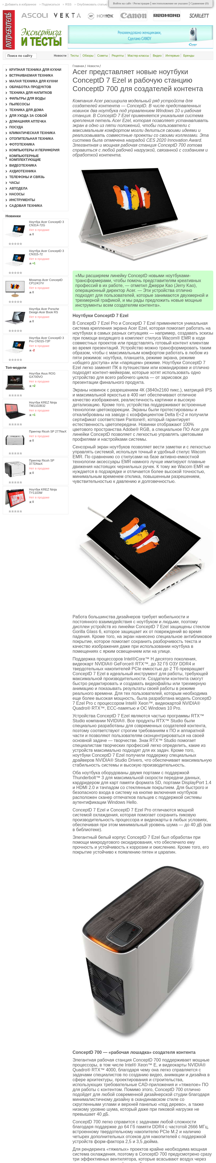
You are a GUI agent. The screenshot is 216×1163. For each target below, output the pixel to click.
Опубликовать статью (92, 4)
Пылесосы (19, 104)
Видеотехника (23, 165)
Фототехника (22, 144)
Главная (78, 66)
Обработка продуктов (30, 87)
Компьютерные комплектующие (25, 158)
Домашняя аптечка (27, 121)
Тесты (74, 55)
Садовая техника (25, 206)
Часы (14, 183)
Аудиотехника (22, 171)
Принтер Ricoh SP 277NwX (48, 431)
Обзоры (88, 55)
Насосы (16, 194)
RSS (68, 4)
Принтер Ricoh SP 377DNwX (41, 462)
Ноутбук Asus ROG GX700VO (42, 375)
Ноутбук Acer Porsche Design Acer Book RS (44, 310)
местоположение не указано (170, 3)
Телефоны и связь (27, 177)
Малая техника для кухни (33, 81)
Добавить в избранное (20, 4)
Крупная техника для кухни (35, 70)
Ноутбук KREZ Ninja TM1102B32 (43, 404)
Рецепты (118, 55)
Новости (93, 66)
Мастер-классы (138, 55)
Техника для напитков (30, 93)
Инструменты (22, 200)
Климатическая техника (32, 133)
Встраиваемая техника (31, 75)
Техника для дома (26, 110)
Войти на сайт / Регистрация (131, 3)
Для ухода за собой (28, 116)
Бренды (188, 55)
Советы (102, 55)
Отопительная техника (31, 139)
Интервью (172, 55)
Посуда (16, 127)
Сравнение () (200, 3)
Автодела (18, 188)
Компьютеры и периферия (34, 150)
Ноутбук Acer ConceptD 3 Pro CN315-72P (46, 339)
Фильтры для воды (27, 98)
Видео (157, 55)
